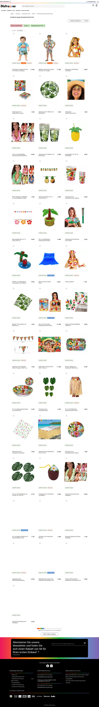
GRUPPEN (18, 10)
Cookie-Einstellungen (18, 686)
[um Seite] (21, 30)
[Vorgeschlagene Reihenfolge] (74, 20)
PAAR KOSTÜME (25, 10)
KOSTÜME (3, 10)
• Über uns (14, 675)
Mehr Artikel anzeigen (49, 634)
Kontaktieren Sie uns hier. (45, 676)
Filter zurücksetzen (16, 25)
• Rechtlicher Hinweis (17, 678)
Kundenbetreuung (90, 1)
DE (97, 1)
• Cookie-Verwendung (17, 684)
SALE (13, 10)
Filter (86, 21)
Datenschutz (15, 680)
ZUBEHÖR (9, 10)
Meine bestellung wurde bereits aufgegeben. (75, 677)
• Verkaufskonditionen (17, 676)
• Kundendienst (15, 682)
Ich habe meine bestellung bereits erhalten (76, 681)
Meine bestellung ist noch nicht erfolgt (77, 675)
